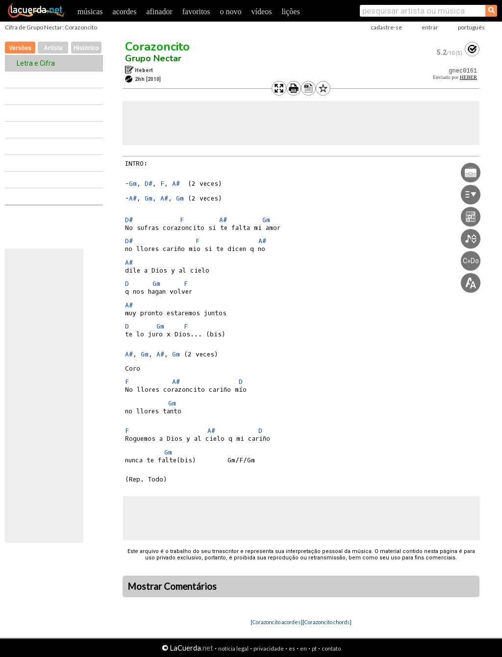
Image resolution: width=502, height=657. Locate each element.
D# (148, 183)
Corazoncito (157, 46)
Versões (20, 48)
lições (290, 11)
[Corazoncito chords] (326, 622)
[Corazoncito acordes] (276, 622)
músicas (90, 11)
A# (176, 183)
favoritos (196, 11)
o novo (231, 11)
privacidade (268, 648)
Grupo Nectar (153, 58)
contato (331, 648)
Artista (53, 48)
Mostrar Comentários (172, 586)
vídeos (261, 11)
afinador (159, 11)
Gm (133, 183)
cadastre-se (386, 27)
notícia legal (233, 648)
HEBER (468, 77)
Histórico (86, 48)
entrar (430, 27)
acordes (125, 11)
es (292, 648)
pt (314, 648)
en (303, 648)
